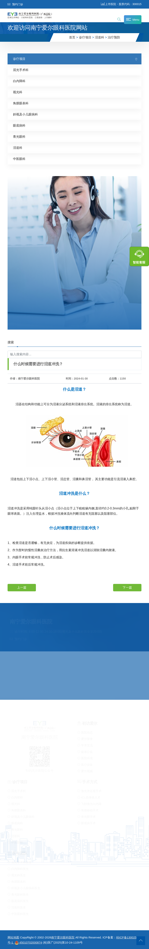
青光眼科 (19, 136)
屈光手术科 (21, 70)
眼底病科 (19, 125)
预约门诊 (15, 4)
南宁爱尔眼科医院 (62, 937)
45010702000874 (30, 942)
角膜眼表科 (21, 103)
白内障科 (19, 81)
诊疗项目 (85, 37)
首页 (72, 37)
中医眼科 (19, 159)
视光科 (17, 92)
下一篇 (127, 587)
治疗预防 (114, 37)
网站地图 (13, 937)
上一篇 (21, 587)
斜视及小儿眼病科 (25, 114)
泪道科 (99, 37)
